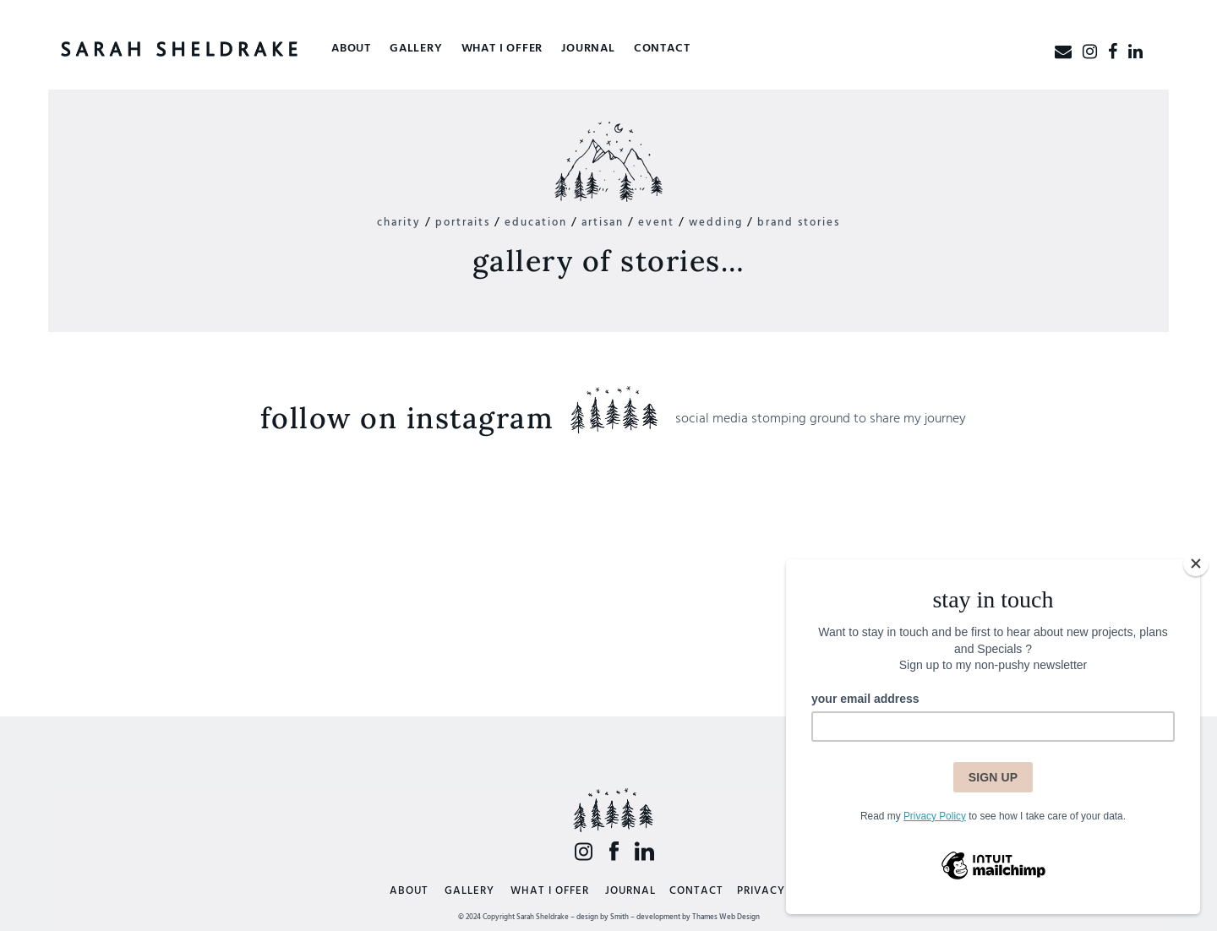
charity (399, 222)
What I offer (502, 48)
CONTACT (696, 891)
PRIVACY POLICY (782, 891)
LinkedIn (644, 851)
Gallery (416, 48)
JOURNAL (630, 891)
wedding (716, 222)
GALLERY (469, 891)
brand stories (798, 222)
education (536, 222)
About (351, 48)
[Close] (1196, 563)
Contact (662, 48)
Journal (588, 48)
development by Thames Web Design (698, 917)
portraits (462, 222)
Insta (583, 851)
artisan (602, 222)
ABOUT (409, 891)
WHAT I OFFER (549, 891)
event (656, 222)
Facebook (614, 851)
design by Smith (602, 917)
